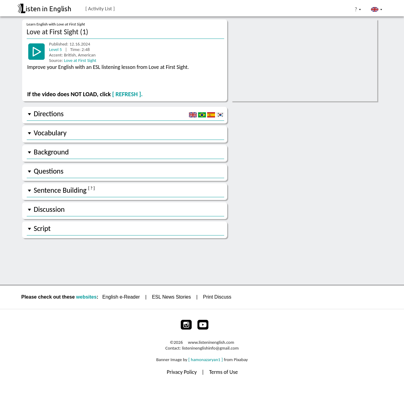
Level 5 (56, 49)
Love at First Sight (80, 60)
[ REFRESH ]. (127, 94)
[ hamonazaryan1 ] (205, 359)
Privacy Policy (182, 372)
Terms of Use (223, 372)
